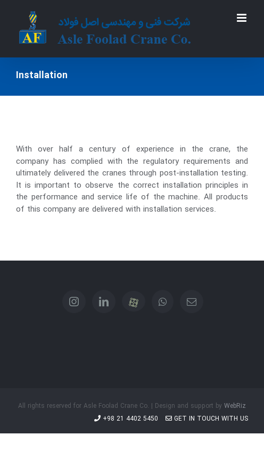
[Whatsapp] (163, 301)
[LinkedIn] (104, 301)
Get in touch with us (207, 419)
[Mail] (191, 301)
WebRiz (235, 406)
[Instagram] (74, 301)
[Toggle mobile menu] (242, 17)
